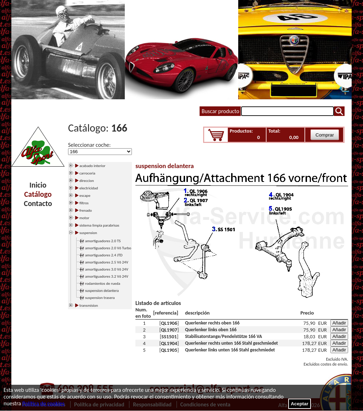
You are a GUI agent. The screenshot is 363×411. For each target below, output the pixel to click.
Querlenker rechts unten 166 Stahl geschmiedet (231, 343)
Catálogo (37, 194)
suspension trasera (100, 297)
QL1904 (169, 343)
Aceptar (299, 403)
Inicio (37, 185)
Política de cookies (43, 403)
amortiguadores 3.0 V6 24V (106, 269)
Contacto (38, 203)
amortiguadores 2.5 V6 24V (106, 262)
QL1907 (169, 330)
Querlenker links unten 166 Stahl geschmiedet (230, 350)
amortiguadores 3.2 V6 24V (106, 276)
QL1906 (169, 323)
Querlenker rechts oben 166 (212, 323)
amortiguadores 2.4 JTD (104, 255)
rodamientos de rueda (102, 283)
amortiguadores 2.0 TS (103, 241)
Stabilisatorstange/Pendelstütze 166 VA (223, 336)
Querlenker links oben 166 (210, 330)
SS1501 (169, 336)
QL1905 (169, 350)
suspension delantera (102, 290)
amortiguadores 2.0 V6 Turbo (108, 248)
